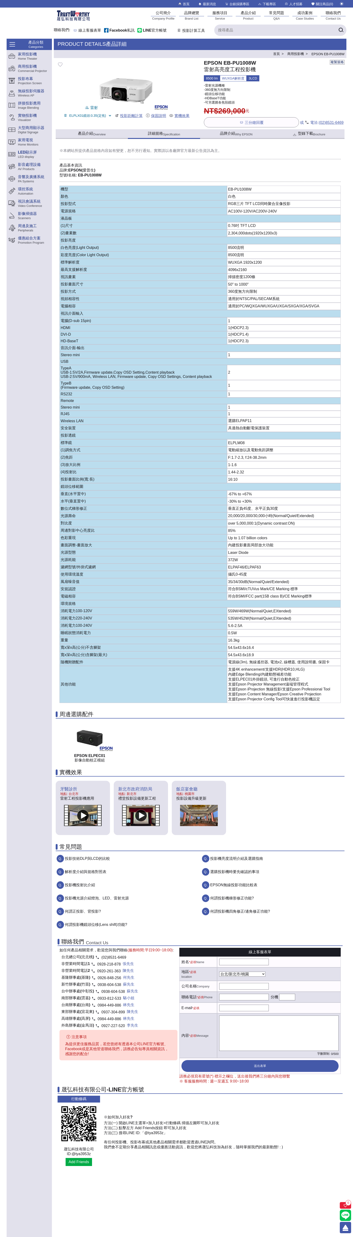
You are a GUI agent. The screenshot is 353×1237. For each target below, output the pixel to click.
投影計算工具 (191, 31)
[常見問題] (276, 15)
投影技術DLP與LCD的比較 (87, 859)
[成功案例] (305, 15)
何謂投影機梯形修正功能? (232, 898)
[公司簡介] (163, 15)
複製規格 (337, 62)
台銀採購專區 (237, 4)
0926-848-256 (109, 978)
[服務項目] (220, 15)
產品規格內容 (97, 151)
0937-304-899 (113, 1012)
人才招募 (293, 4)
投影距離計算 (129, 116)
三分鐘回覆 (251, 122)
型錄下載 (308, 134)
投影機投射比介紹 (80, 885)
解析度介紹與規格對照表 (85, 872)
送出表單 (260, 1066)
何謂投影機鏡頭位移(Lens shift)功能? (96, 925)
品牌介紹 (236, 133)
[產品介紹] (248, 15)
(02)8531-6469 (331, 123)
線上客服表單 (90, 31)
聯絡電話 (189, 997)
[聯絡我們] (333, 15)
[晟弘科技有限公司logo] (73, 20)
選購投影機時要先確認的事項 (234, 872)
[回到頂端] (345, 1227)
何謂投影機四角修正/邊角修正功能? (240, 911)
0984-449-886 (109, 1005)
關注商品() (322, 4)
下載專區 (267, 4)
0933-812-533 (109, 998)
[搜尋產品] (280, 30)
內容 (185, 1035)
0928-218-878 (109, 964)
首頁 (183, 4)
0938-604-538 (109, 985)
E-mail (186, 1008)
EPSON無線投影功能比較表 (233, 885)
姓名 (185, 962)
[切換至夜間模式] (342, 4)
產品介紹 (91, 133)
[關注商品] (345, 1205)
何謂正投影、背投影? (83, 911)
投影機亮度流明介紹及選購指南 (236, 859)
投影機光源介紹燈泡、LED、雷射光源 (97, 898)
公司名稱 (189, 986)
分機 (274, 997)
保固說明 (156, 116)
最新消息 (207, 4)
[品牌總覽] (191, 15)
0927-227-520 (113, 1026)
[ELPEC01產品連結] (89, 738)
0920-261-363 (109, 971)
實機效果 (179, 116)
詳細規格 (164, 133)
